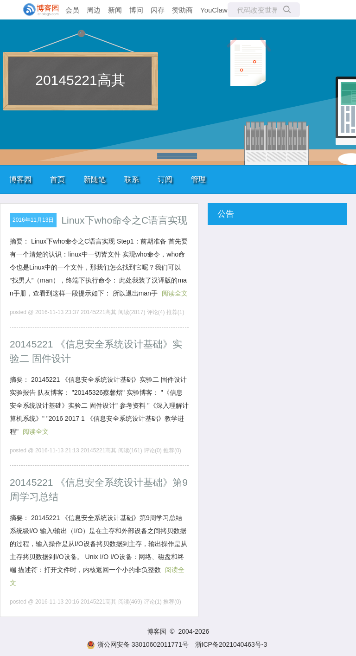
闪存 (158, 10)
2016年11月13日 (33, 220)
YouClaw (214, 10)
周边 (94, 10)
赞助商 (182, 10)
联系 (131, 179)
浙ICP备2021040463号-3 (231, 644)
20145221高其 (80, 80)
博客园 (20, 179)
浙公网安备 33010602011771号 (138, 644)
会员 (72, 10)
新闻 (115, 10)
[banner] (37, 9)
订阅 (165, 179)
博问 (136, 10)
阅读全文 (175, 293)
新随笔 (94, 179)
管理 (198, 179)
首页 (57, 179)
